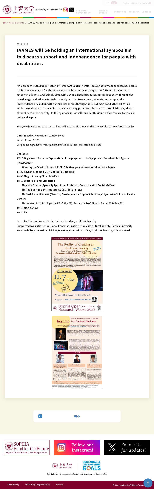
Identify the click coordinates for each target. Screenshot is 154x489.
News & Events (103, 11)
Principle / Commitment (83, 11)
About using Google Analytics (37, 485)
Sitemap (59, 485)
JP (108, 3)
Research (134, 11)
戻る (77, 416)
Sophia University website (135, 3)
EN (113, 3)
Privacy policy (13, 485)
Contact (146, 11)
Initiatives (120, 11)
